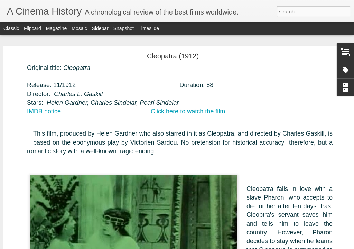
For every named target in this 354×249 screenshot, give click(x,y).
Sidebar (100, 28)
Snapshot (123, 28)
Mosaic (79, 28)
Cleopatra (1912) (173, 56)
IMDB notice (44, 111)
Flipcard (32, 28)
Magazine (56, 28)
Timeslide (149, 28)
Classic (11, 28)
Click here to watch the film (188, 111)
